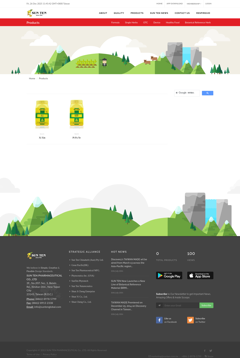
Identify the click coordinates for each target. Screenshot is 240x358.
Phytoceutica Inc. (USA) (82, 275)
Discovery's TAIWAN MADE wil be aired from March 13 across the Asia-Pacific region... (129, 263)
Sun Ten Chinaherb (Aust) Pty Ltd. (87, 260)
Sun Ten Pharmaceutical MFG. (85, 270)
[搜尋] (186, 93)
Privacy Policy (50, 347)
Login (208, 3)
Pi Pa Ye (76, 138)
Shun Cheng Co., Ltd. (81, 302)
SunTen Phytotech (79, 281)
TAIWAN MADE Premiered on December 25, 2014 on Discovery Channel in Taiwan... (128, 306)
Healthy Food (172, 22)
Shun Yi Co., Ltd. (79, 296)
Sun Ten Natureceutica (81, 286)
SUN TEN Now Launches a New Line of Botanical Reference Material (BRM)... (128, 284)
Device (156, 22)
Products (43, 78)
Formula (115, 22)
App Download (175, 3)
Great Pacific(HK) (79, 265)
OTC (145, 22)
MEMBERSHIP (194, 3)
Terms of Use (33, 347)
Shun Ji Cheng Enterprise (83, 291)
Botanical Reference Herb (198, 22)
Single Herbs (131, 22)
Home (159, 3)
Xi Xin (42, 138)
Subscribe (206, 298)
